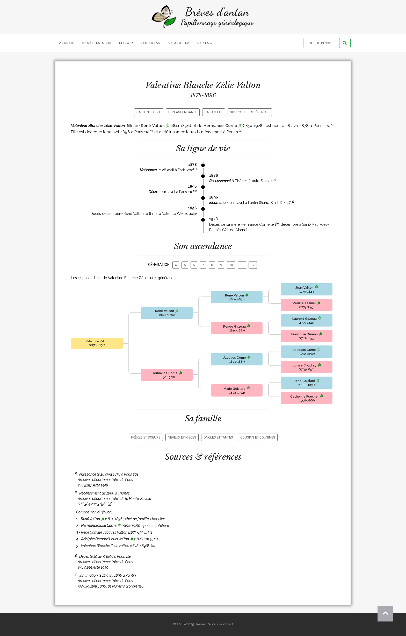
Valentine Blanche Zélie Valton (105, 546)
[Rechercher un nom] (321, 43)
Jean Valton (304, 287)
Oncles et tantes (218, 437)
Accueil (66, 43)
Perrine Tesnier (304, 303)
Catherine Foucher (304, 396)
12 (253, 265)
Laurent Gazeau (304, 319)
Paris (318, 125)
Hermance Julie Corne (98, 526)
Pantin (253, 203)
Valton (248, 85)
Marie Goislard (234, 389)
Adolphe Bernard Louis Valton (105, 539)
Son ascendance (182, 112)
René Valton (152, 125)
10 (231, 265)
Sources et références (250, 112)
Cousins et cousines (257, 437)
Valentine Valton (97, 341)
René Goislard (304, 381)
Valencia (169, 213)
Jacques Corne (234, 357)
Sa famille (214, 112)
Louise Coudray (304, 365)
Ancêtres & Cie (96, 43)
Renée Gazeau (234, 326)
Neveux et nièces (182, 437)
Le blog (204, 43)
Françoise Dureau (304, 334)
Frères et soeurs (146, 437)
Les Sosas (151, 43)
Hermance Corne (220, 125)
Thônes (241, 181)
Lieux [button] (125, 43)
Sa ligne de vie (148, 112)
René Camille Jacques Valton (104, 532)
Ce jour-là (179, 43)
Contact (227, 624)
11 (242, 265)
